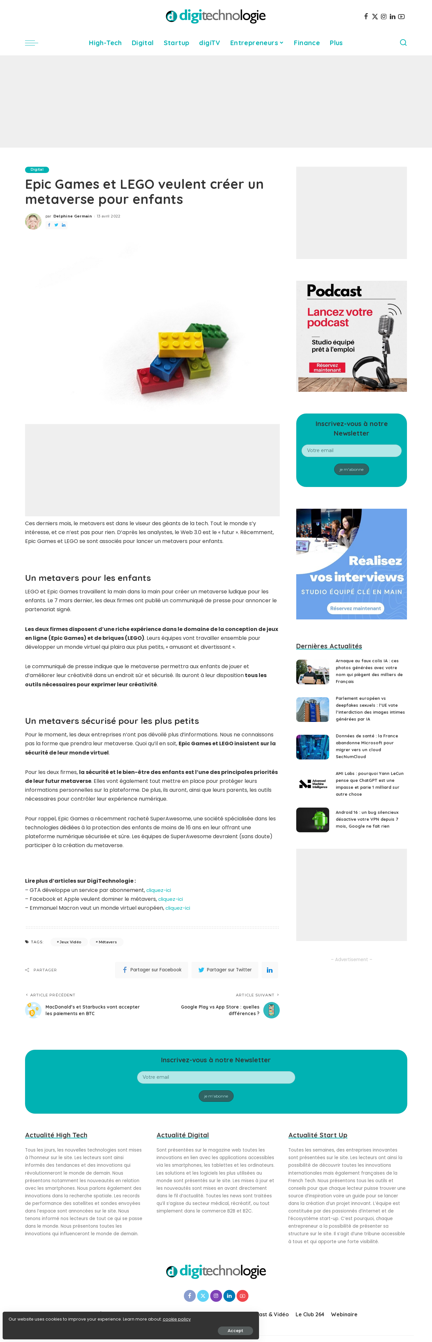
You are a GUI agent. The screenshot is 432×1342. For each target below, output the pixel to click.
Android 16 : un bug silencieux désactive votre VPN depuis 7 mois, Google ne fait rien (370, 819)
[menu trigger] (35, 43)
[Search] (403, 43)
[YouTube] (401, 16)
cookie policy (26, 1316)
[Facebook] (366, 16)
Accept (79, 1327)
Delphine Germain (72, 216)
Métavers (108, 942)
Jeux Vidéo (70, 942)
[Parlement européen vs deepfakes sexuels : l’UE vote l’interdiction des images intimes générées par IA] (312, 709)
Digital (38, 169)
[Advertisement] (216, 101)
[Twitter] (375, 16)
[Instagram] (384, 16)
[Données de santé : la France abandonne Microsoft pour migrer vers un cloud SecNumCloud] (312, 747)
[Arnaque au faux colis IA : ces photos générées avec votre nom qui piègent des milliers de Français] (312, 672)
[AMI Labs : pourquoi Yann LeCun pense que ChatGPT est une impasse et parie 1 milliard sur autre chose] (312, 784)
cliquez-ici (159, 890)
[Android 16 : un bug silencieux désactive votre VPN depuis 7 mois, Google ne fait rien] (312, 820)
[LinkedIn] (392, 16)
